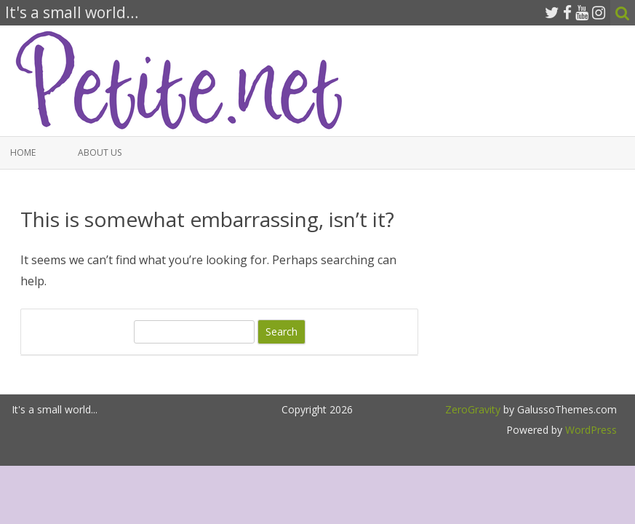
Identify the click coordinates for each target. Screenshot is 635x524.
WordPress (589, 430)
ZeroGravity (472, 409)
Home (23, 152)
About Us (99, 152)
